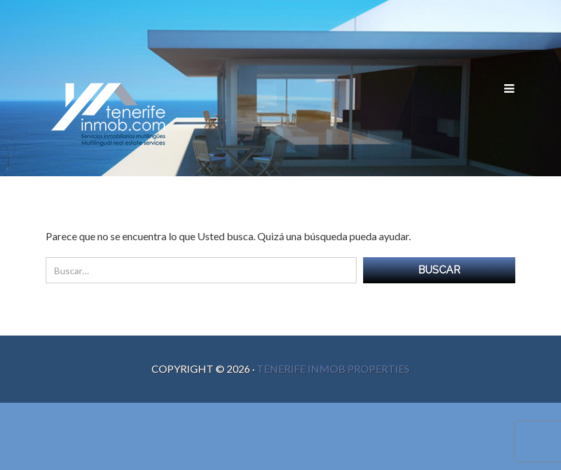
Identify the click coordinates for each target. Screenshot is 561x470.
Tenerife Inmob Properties (333, 368)
